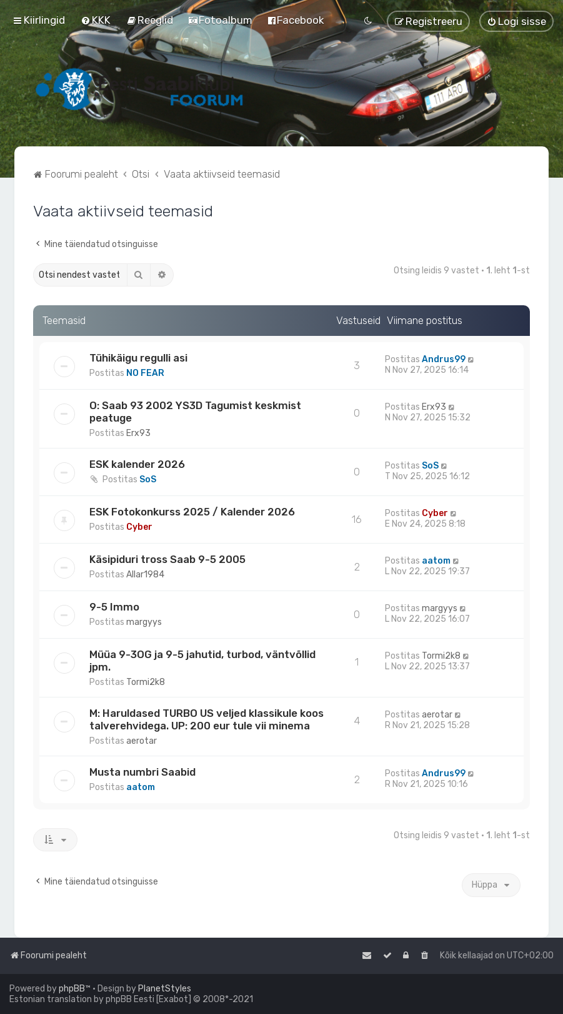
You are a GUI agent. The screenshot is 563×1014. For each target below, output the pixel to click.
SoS (147, 479)
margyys (144, 622)
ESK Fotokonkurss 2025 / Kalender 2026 (192, 511)
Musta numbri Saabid (142, 772)
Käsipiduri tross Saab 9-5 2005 (167, 559)
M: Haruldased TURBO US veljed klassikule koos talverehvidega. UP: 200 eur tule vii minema (206, 719)
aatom (436, 560)
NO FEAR (145, 373)
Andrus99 (444, 359)
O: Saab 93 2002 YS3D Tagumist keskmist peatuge (195, 411)
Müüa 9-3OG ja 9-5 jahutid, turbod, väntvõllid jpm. (202, 660)
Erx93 (138, 433)
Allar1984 (145, 574)
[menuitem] (95, 20)
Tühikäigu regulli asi (138, 358)
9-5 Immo (114, 607)
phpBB (72, 988)
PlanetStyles (164, 988)
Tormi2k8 (145, 682)
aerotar (141, 741)
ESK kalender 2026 (137, 464)
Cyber (139, 527)
